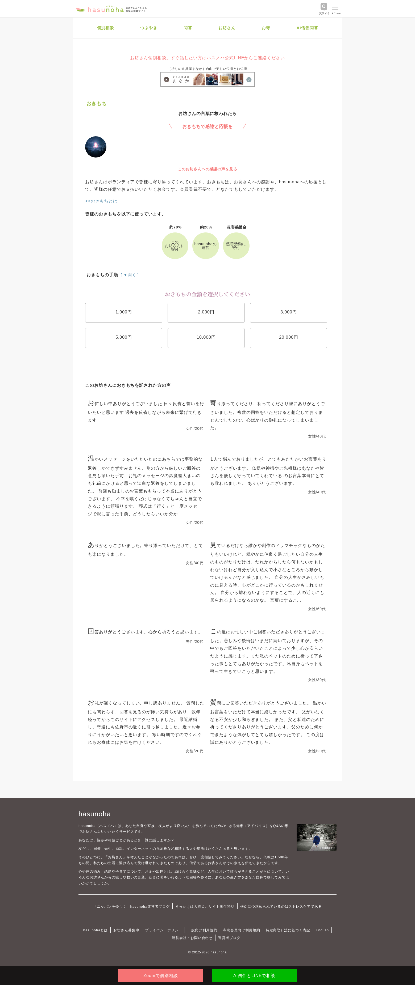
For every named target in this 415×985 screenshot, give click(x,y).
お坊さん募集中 (126, 930)
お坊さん (226, 28)
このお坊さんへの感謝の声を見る (207, 169)
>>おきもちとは (101, 201)
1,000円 (123, 312)
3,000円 (288, 312)
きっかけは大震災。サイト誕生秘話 (205, 906)
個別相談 (105, 28)
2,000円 (206, 312)
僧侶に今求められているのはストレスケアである (281, 906)
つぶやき (148, 28)
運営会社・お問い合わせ (192, 938)
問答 (188, 28)
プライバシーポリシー (163, 930)
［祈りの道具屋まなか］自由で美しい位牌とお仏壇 (207, 69)
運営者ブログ (229, 938)
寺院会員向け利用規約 (241, 930)
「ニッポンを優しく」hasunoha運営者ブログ (131, 906)
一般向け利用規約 (202, 930)
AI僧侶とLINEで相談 (254, 975)
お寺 (266, 28)
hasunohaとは (95, 930)
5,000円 (123, 337)
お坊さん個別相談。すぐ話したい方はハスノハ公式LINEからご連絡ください (207, 58)
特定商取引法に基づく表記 (288, 930)
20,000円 (288, 337)
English (322, 930)
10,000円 (206, 337)
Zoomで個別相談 (160, 975)
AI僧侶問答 (307, 28)
